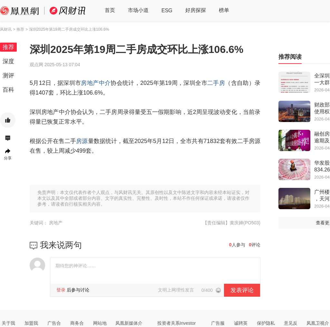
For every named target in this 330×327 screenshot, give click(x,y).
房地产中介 (96, 83)
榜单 (224, 10)
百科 (8, 90)
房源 (82, 141)
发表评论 (242, 290)
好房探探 (195, 10)
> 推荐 (18, 29)
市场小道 (138, 10)
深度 (8, 61)
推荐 (8, 47)
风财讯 (6, 29)
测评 (8, 75)
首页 (110, 10)
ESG (166, 10)
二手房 (216, 83)
